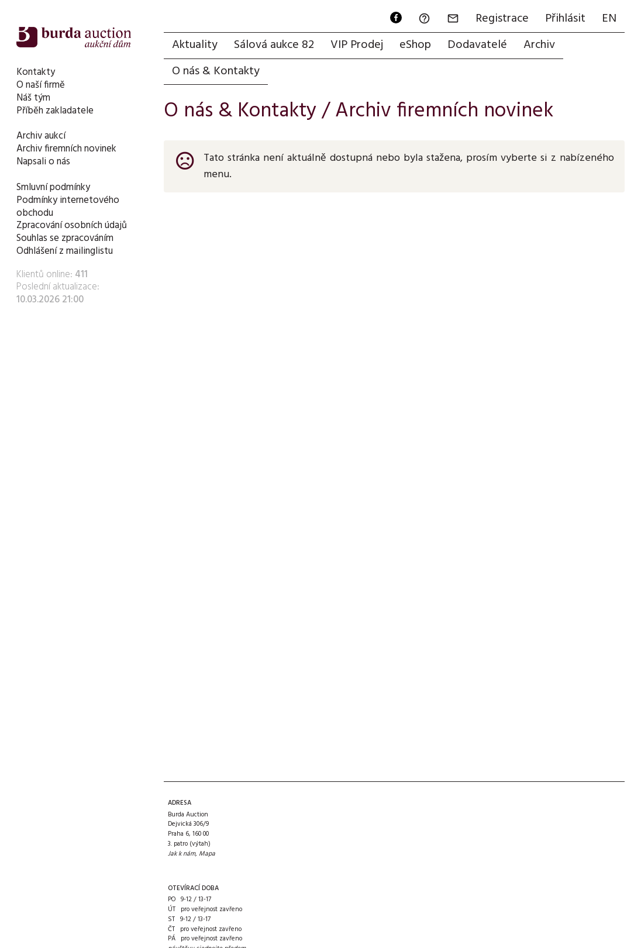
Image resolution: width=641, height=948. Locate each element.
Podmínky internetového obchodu (67, 206)
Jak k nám (181, 854)
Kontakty (35, 72)
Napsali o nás (43, 162)
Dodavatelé (477, 45)
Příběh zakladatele (55, 111)
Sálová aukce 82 (274, 45)
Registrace (502, 18)
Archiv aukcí (41, 136)
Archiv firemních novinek (66, 149)
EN (609, 18)
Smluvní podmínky (53, 187)
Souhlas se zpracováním (64, 238)
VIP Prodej (356, 45)
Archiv (539, 45)
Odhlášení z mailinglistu (64, 251)
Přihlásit (565, 18)
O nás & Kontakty (216, 71)
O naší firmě (40, 85)
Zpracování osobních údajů (71, 225)
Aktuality (195, 45)
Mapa (207, 854)
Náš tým (33, 98)
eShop (415, 45)
